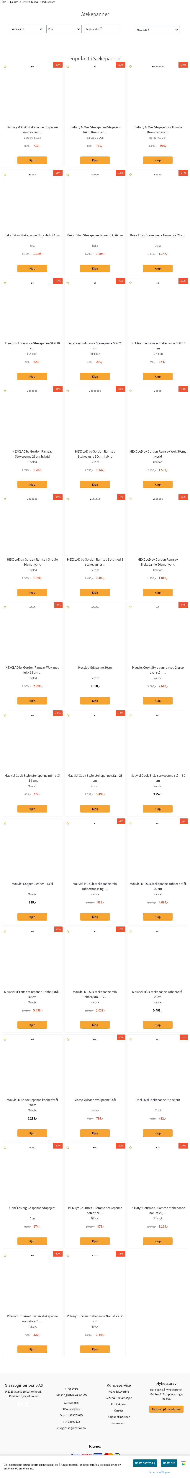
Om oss (119, 1410)
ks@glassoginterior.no (71, 1428)
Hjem (3, 1)
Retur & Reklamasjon (118, 1398)
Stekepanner (47, 2)
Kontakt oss (119, 1404)
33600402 (74, 1421)
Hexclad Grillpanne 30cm (95, 667)
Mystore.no (31, 1396)
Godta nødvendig (145, 1462)
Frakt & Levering (118, 1391)
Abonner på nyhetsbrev (166, 1409)
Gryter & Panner (29, 2)
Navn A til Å (143, 30)
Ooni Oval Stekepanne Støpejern (157, 1100)
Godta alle (169, 1462)
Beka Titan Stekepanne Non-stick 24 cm (32, 235)
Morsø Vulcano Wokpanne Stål (95, 1100)
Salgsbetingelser (119, 1417)
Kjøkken (13, 2)
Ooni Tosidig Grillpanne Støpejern (32, 1208)
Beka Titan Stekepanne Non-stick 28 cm (158, 235)
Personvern (119, 1423)
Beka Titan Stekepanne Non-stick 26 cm (95, 235)
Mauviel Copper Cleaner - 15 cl (32, 884)
